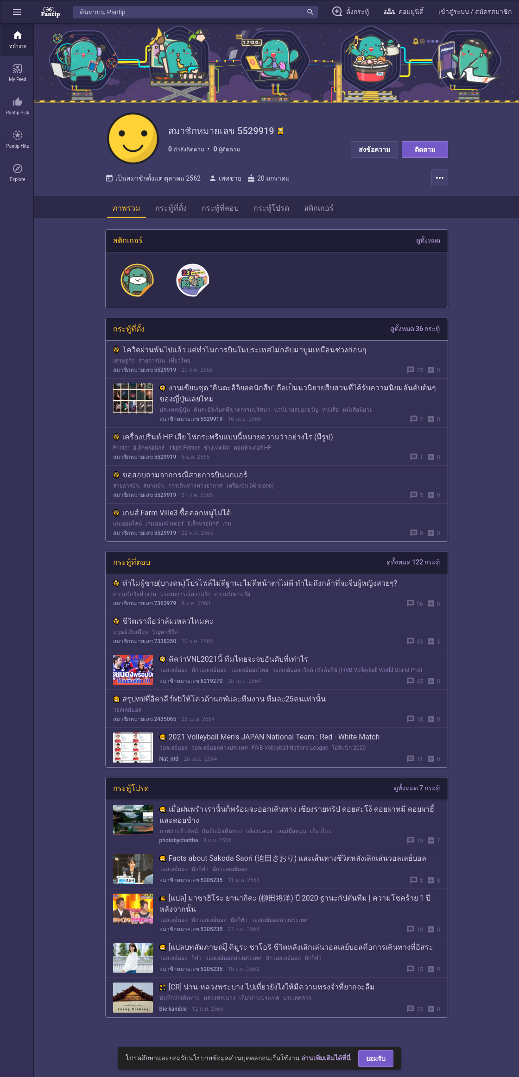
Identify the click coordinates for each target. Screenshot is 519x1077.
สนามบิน (154, 489)
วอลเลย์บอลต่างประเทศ (219, 751)
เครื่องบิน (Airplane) (250, 489)
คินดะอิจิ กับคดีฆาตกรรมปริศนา (232, 413)
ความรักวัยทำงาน (134, 598)
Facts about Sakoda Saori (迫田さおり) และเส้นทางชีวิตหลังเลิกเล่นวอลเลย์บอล (293, 862)
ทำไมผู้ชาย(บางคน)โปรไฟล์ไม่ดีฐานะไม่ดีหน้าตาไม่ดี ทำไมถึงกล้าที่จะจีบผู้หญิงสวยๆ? (255, 586)
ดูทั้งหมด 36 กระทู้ (415, 332)
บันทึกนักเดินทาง (222, 835)
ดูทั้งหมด (428, 244)
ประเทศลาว (297, 1001)
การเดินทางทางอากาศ (195, 489)
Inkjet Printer (184, 451)
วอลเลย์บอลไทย (249, 673)
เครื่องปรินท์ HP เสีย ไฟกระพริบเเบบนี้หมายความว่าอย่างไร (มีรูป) (223, 440)
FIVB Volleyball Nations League (290, 751)
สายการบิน (152, 364)
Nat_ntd (169, 762)
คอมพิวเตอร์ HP (253, 451)
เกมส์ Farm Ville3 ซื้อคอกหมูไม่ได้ (172, 516)
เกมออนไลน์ (127, 527)
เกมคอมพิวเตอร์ (165, 527)
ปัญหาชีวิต (165, 635)
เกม (226, 527)
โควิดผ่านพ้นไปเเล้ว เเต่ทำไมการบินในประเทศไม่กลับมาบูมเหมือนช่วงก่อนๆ (240, 353)
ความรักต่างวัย (232, 598)
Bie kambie (173, 1012)
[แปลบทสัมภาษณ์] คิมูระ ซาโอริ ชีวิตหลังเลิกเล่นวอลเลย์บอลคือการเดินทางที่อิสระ (296, 950)
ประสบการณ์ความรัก (185, 598)
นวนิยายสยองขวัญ (296, 413)
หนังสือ (330, 413)
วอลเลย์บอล (173, 673)
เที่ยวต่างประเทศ (259, 1001)
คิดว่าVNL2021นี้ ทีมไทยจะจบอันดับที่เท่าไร (233, 662)
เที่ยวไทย (179, 364)
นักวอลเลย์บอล (209, 673)
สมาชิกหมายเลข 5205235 (191, 884)
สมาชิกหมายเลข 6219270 (191, 685)
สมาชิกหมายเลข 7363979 (145, 607)
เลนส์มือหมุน (291, 835)
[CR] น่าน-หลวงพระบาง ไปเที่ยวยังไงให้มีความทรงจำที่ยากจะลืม (267, 990)
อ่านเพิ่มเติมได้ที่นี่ (326, 1058)
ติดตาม (425, 149)
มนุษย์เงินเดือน (130, 635)
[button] (17, 11)
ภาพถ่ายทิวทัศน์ (178, 835)
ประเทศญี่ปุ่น (174, 413)
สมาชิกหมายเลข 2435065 (145, 723)
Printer (121, 451)
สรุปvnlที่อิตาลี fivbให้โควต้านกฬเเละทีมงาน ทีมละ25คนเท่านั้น (219, 702)
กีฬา (196, 961)
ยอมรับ (376, 1058)
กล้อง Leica (259, 835)
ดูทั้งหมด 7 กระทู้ (417, 792)
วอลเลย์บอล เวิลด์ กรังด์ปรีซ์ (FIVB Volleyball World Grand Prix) (347, 673)
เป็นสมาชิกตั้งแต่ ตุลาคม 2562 (153, 182)
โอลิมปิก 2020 (349, 751)
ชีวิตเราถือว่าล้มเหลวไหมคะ (163, 624)
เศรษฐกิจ (124, 364)
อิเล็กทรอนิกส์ (149, 451)
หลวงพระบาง (219, 1001)
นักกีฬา (200, 873)
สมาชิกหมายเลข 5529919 (145, 373)
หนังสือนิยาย (357, 413)
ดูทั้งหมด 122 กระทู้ (413, 566)
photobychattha (178, 844)
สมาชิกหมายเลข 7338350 (145, 645)
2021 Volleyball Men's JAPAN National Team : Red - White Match (269, 740)
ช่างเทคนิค (216, 451)
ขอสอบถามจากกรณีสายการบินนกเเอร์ (180, 478)
